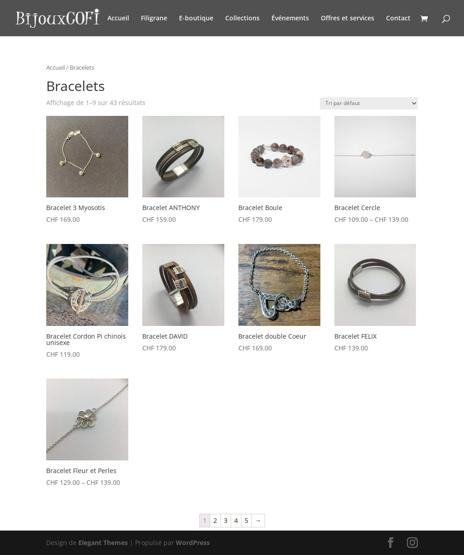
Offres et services (347, 18)
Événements (290, 18)
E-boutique (196, 18)
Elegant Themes (103, 542)
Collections (242, 18)
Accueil (118, 18)
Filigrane (154, 18)
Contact (398, 18)
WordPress (193, 542)
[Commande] (369, 103)
